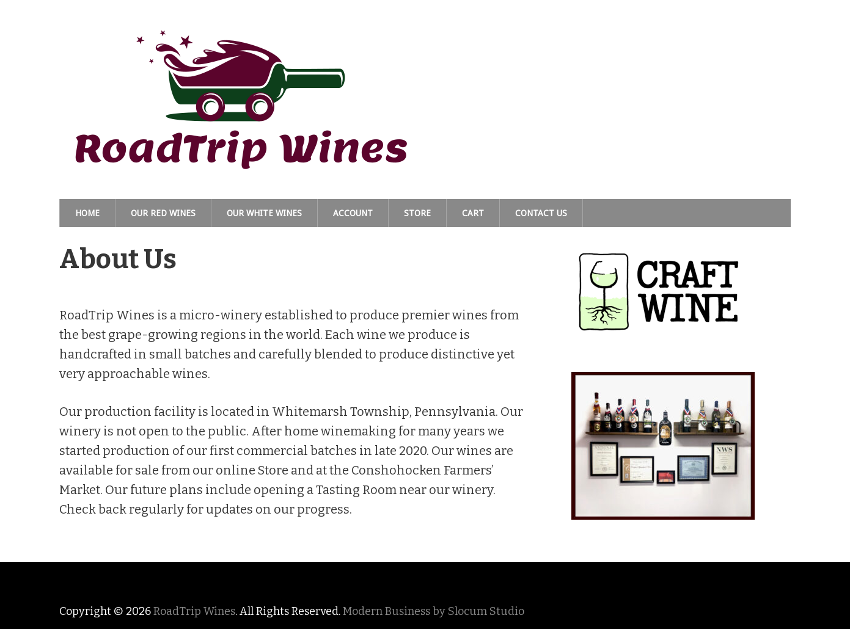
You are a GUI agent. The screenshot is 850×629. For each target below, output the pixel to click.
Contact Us (541, 213)
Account (353, 213)
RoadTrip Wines (194, 611)
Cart (473, 213)
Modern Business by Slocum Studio (433, 611)
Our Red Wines (163, 213)
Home (87, 213)
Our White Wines (264, 213)
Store (417, 213)
